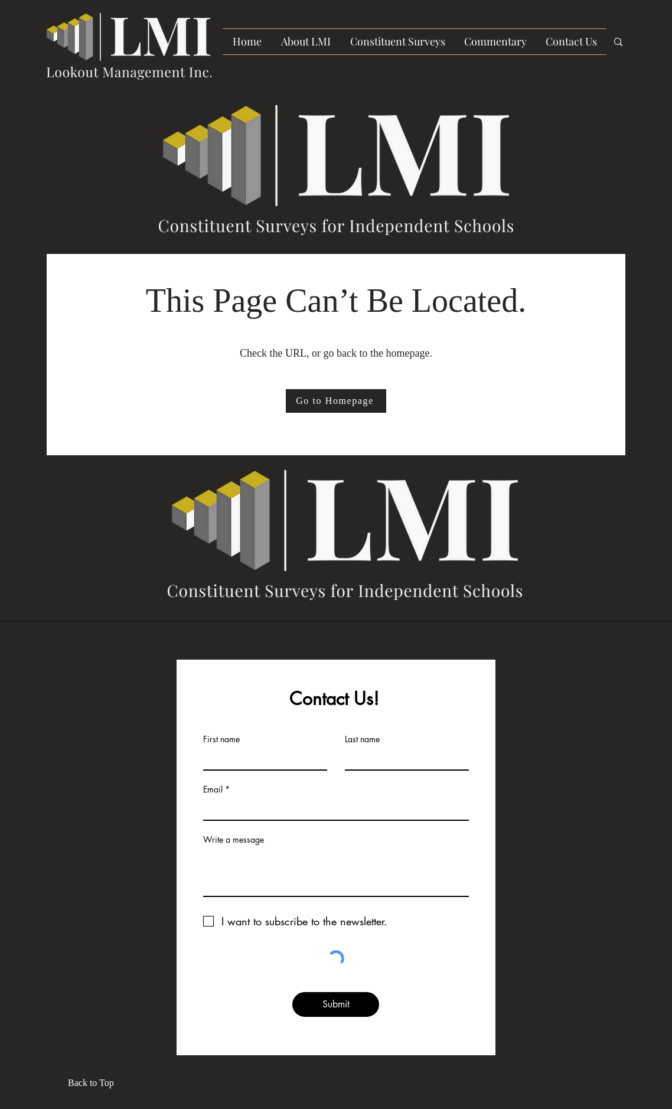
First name (221, 739)
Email (213, 789)
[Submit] (335, 1004)
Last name (362, 739)
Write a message (233, 840)
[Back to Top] (94, 1083)
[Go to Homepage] (336, 401)
